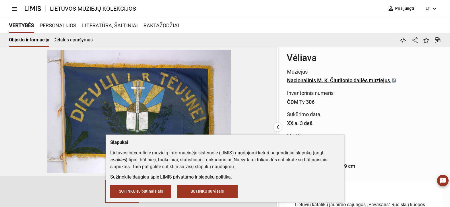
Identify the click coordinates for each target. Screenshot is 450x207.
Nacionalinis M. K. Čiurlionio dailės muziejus (204, 80)
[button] (31, 191)
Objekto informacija (29, 40)
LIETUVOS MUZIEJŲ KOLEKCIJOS (93, 8)
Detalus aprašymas (73, 40)
